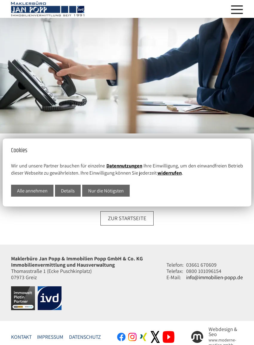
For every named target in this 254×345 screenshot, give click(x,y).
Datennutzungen (124, 165)
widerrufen (169, 173)
